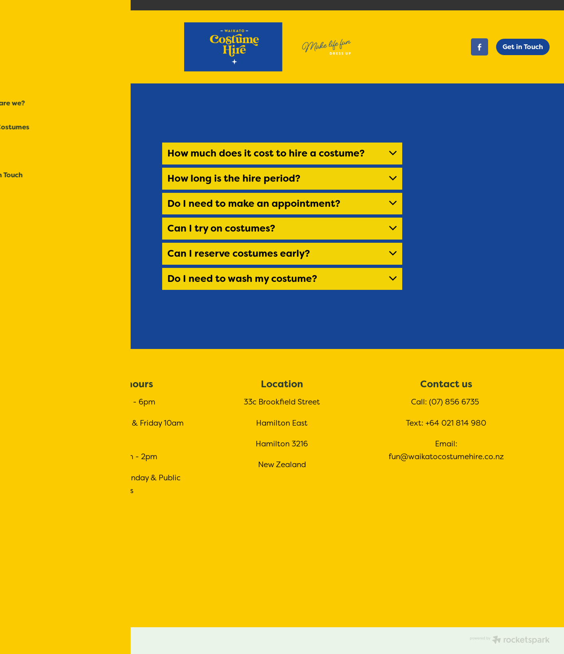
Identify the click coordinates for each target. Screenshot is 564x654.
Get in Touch (522, 46)
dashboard (74, 638)
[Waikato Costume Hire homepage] (282, 46)
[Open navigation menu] (81, 47)
